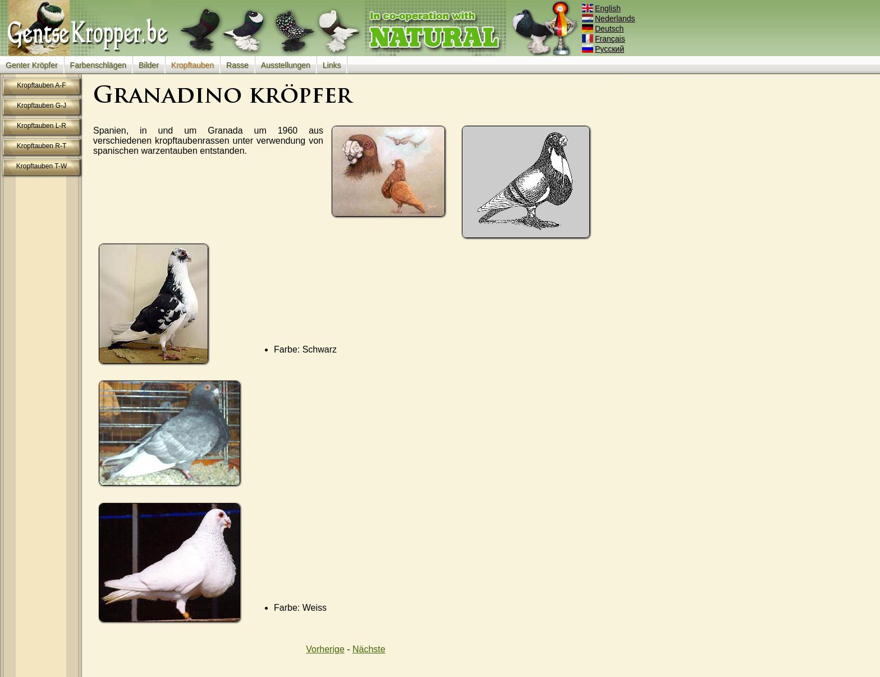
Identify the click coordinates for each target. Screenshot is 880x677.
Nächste (369, 649)
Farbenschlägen (98, 65)
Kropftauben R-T (42, 146)
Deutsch (604, 28)
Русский (604, 48)
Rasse (237, 65)
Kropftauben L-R (41, 126)
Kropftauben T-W (41, 166)
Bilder (149, 65)
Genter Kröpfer (32, 65)
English (602, 8)
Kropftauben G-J (41, 105)
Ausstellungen (285, 65)
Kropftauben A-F (41, 85)
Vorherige (325, 649)
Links (332, 65)
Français (604, 38)
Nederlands (609, 18)
